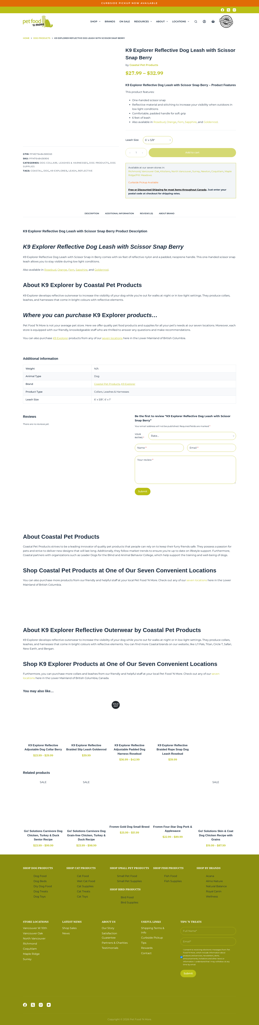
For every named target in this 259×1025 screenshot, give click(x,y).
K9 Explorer (58, 170)
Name (142, 448)
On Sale (124, 21)
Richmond (134, 171)
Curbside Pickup (152, 937)
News (66, 933)
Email (194, 448)
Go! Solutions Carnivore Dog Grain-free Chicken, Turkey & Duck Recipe (86, 835)
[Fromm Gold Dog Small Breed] (129, 800)
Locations (181, 21)
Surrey (196, 171)
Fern (181, 122)
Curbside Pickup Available (143, 182)
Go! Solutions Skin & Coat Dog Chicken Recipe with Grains (215, 835)
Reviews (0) (146, 213)
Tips (143, 942)
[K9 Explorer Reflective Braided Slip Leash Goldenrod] (86, 718)
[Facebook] (222, 10)
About (162, 21)
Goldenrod (211, 122)
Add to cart (192, 152)
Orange (171, 122)
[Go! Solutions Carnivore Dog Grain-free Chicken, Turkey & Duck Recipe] (86, 804)
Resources (143, 21)
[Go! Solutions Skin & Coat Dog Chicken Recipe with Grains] (216, 804)
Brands (110, 21)
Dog (46, 170)
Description (92, 213)
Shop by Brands (209, 868)
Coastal (36, 170)
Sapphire (191, 122)
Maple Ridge (31, 953)
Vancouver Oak (150, 171)
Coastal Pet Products (144, 65)
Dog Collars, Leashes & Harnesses (64, 162)
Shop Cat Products (81, 868)
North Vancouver (181, 171)
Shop (96, 21)
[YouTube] (49, 1005)
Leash (73, 170)
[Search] (196, 21)
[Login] (204, 21)
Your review (145, 460)
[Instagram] (234, 10)
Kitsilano (165, 171)
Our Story (108, 928)
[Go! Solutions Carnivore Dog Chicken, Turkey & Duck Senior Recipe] (43, 804)
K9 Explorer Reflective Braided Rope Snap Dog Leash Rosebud (173, 749)
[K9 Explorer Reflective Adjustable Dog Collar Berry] (43, 718)
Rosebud (159, 122)
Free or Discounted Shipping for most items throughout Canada (167, 189)
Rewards (147, 947)
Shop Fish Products (168, 868)
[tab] (92, 213)
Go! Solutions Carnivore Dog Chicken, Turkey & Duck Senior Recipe (43, 835)
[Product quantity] (136, 152)
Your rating (139, 436)
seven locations (112, 338)
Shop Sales (69, 928)
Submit (142, 491)
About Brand (166, 213)
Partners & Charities (115, 942)
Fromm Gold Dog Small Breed (129, 826)
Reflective (85, 170)
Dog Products (99, 162)
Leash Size (132, 139)
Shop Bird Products (125, 889)
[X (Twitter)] (228, 10)
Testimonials (110, 947)
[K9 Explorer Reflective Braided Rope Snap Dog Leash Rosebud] (172, 718)
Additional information (119, 213)
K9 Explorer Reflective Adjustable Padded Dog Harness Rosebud (129, 749)
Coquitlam (217, 171)
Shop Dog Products (38, 868)
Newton (205, 171)
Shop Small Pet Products (129, 868)
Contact (146, 953)
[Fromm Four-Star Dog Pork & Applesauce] (172, 800)
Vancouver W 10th (35, 928)
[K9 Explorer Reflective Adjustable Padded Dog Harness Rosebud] (129, 718)
